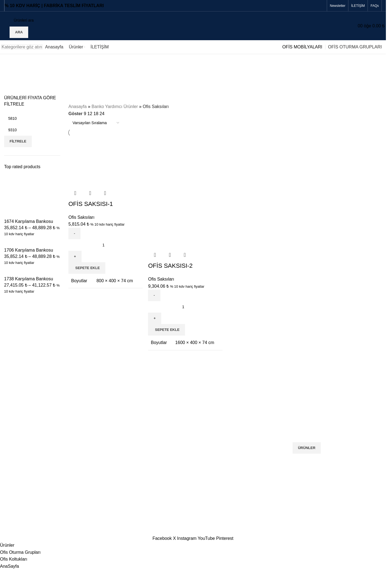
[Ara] (48, 20)
